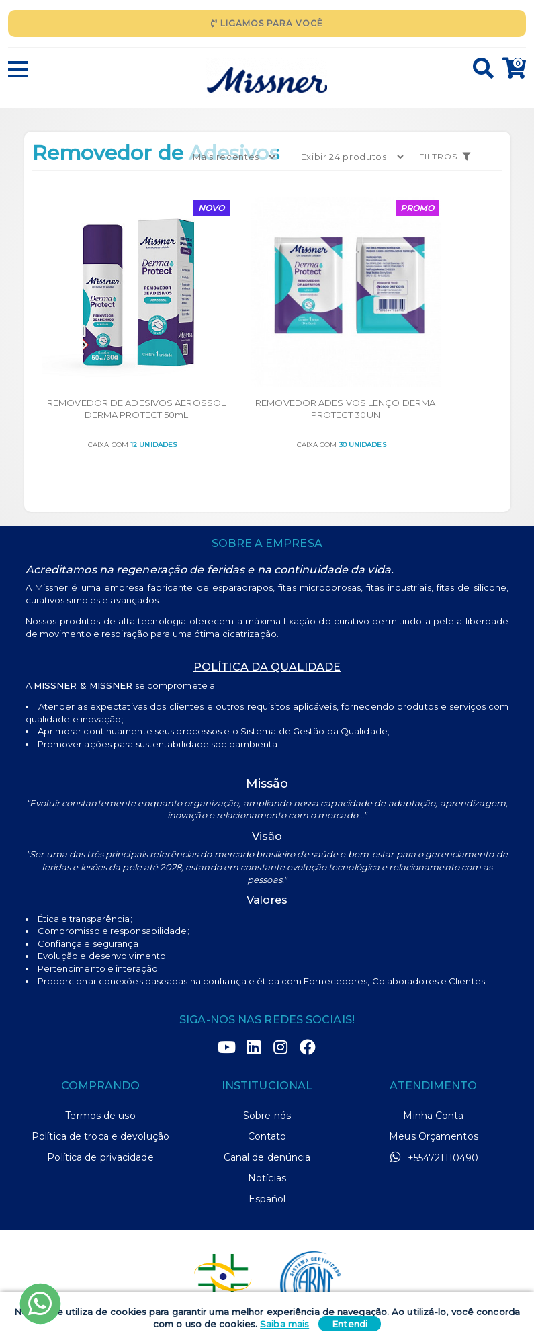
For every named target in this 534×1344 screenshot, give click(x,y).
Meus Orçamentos (433, 1091)
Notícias (267, 1132)
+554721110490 (433, 1111)
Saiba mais (284, 1323)
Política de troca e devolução (100, 1091)
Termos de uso (100, 1070)
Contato (267, 1091)
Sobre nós (267, 1070)
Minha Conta (433, 1070)
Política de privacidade (100, 1111)
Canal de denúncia (267, 1111)
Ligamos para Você (267, 23)
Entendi (349, 1323)
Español (267, 1153)
